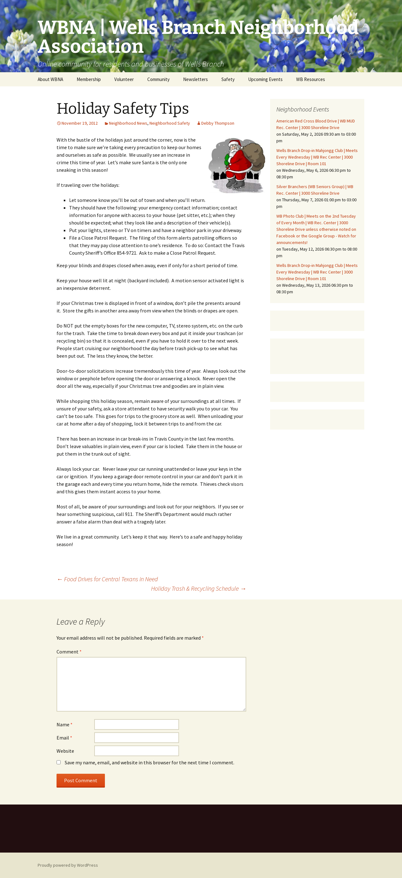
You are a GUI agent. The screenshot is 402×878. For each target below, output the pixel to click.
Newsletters (195, 79)
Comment (69, 651)
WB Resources (310, 79)
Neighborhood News (128, 123)
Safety (228, 79)
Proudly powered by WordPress (68, 865)
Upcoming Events (265, 79)
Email (64, 737)
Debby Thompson (217, 123)
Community (158, 79)
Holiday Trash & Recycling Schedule (198, 588)
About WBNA (50, 79)
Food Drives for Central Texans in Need (107, 579)
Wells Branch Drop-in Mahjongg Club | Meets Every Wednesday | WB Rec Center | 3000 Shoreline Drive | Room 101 (317, 157)
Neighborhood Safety (169, 123)
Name (65, 724)
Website (65, 751)
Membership (89, 79)
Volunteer (124, 79)
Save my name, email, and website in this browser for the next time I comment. (149, 762)
